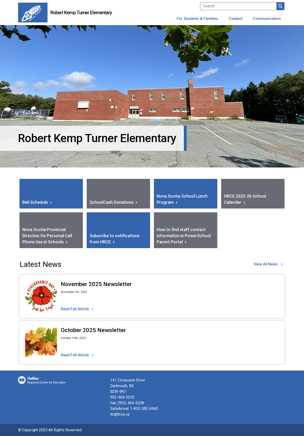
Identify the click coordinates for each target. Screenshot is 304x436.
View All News (266, 264)
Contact (235, 18)
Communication (267, 18)
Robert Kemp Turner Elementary (81, 12)
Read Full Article (75, 309)
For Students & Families (197, 18)
